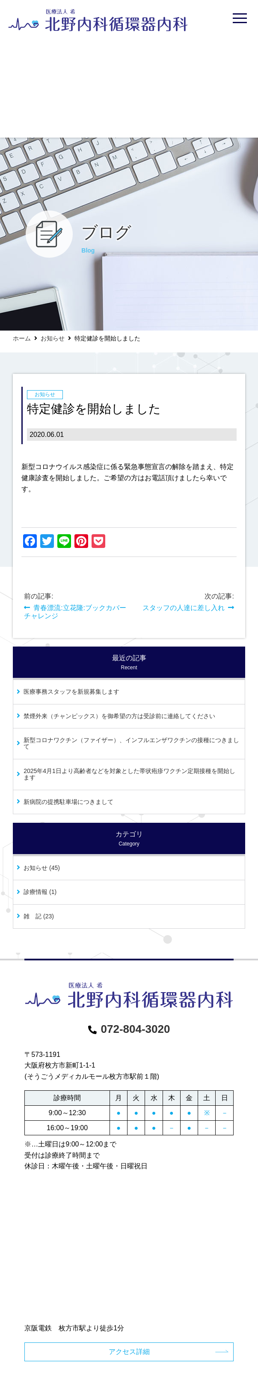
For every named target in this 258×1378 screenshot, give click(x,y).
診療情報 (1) (40, 891)
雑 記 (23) (39, 916)
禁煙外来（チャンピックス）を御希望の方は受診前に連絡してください (119, 716)
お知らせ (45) (42, 867)
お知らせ (53, 338)
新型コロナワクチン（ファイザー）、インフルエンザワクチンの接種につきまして (131, 743)
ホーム (22, 338)
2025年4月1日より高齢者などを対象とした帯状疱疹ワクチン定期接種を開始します (129, 774)
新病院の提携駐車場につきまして (68, 801)
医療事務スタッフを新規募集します (71, 691)
